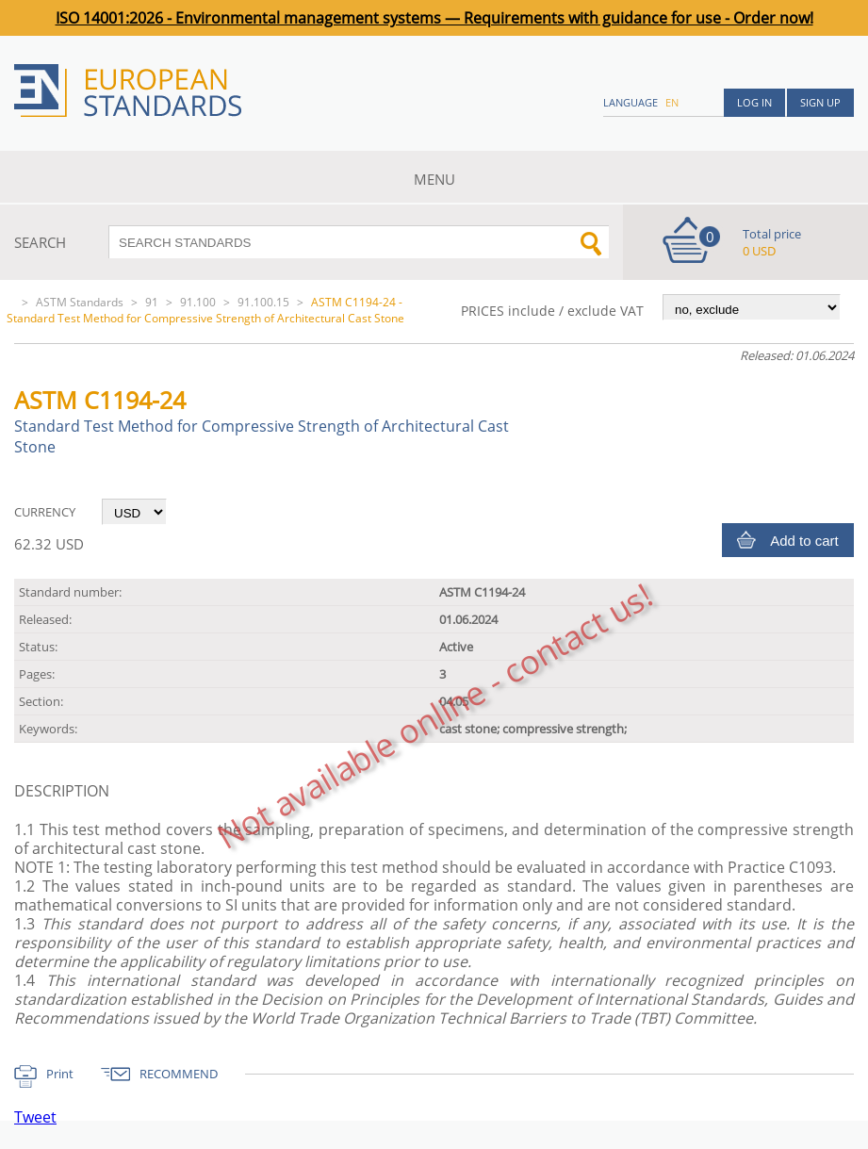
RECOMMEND (178, 1073)
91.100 (198, 302)
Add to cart (804, 541)
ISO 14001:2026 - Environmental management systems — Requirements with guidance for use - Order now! (434, 18)
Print (60, 1073)
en (672, 102)
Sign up (820, 102)
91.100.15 (263, 302)
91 (151, 302)
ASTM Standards (79, 302)
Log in (754, 102)
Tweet (35, 1117)
